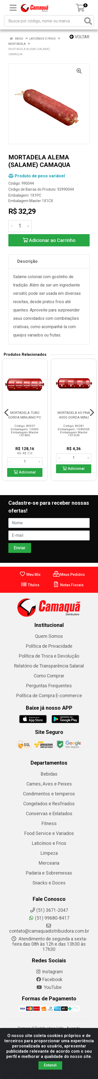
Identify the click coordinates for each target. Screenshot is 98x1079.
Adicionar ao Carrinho (49, 240)
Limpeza (49, 853)
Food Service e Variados (49, 833)
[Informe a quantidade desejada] (20, 226)
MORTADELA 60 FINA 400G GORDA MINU (73, 414)
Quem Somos (49, 636)
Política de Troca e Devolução (49, 656)
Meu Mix (30, 574)
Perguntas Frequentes (49, 685)
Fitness (49, 823)
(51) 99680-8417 (49, 918)
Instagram (49, 971)
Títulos (30, 585)
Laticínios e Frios (49, 843)
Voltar (79, 36)
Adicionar (25, 472)
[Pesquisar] (88, 21)
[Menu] (13, 8)
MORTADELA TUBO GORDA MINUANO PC (24, 414)
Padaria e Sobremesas (49, 873)
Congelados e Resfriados (49, 803)
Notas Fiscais (68, 585)
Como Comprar (49, 675)
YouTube (49, 987)
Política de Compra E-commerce (49, 695)
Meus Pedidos (69, 574)
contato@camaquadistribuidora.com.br (49, 928)
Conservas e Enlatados (49, 813)
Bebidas (49, 774)
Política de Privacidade (49, 646)
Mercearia (49, 863)
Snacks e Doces (49, 882)
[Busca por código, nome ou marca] (43, 21)
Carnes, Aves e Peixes (49, 784)
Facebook (49, 979)
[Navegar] (6, 413)
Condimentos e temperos (49, 793)
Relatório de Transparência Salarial (49, 666)
